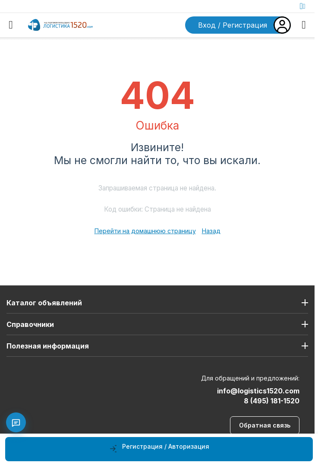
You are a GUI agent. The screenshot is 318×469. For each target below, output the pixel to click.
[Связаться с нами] (16, 422)
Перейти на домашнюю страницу (145, 230)
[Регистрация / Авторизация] (159, 449)
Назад (211, 230)
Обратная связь (264, 425)
